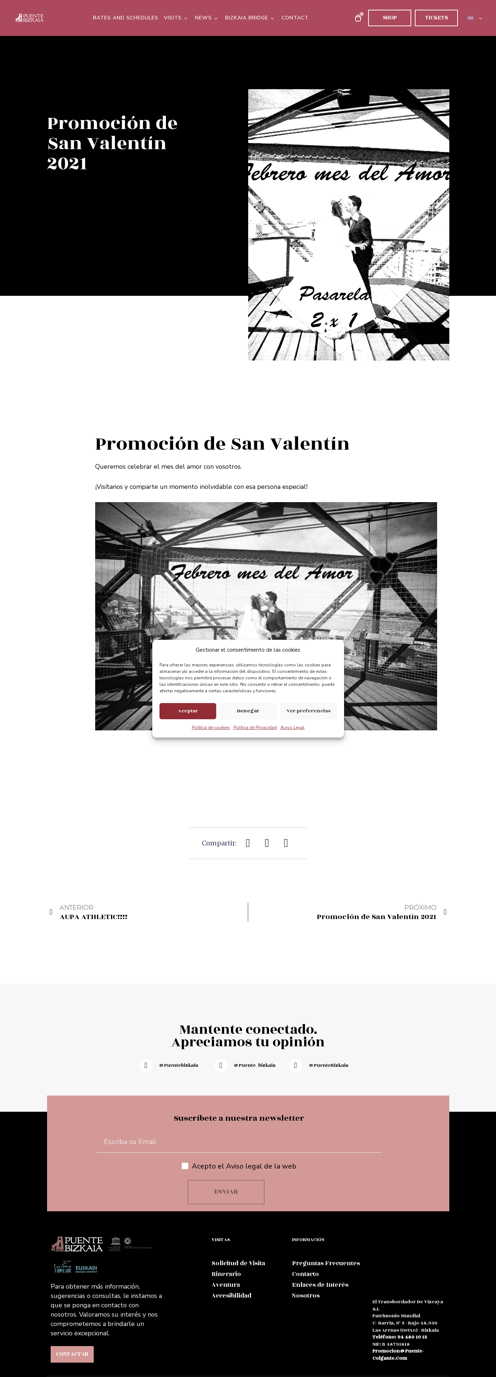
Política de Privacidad (255, 727)
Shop (390, 18)
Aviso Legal (293, 727)
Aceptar (188, 711)
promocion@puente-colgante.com (397, 1355)
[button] (248, 843)
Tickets (436, 18)
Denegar (248, 711)
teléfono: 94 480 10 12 (399, 1337)
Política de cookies (211, 727)
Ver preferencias (308, 711)
